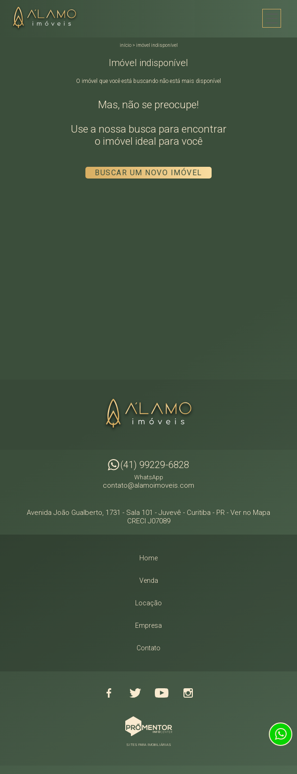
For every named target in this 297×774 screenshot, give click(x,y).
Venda (148, 580)
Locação (148, 603)
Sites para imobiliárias (148, 745)
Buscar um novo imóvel (148, 172)
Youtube (161, 693)
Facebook (109, 693)
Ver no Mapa (250, 512)
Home (148, 558)
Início (125, 45)
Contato (148, 648)
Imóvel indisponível (157, 45)
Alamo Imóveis (149, 414)
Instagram (188, 693)
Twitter (135, 693)
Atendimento (280, 734)
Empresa (148, 625)
